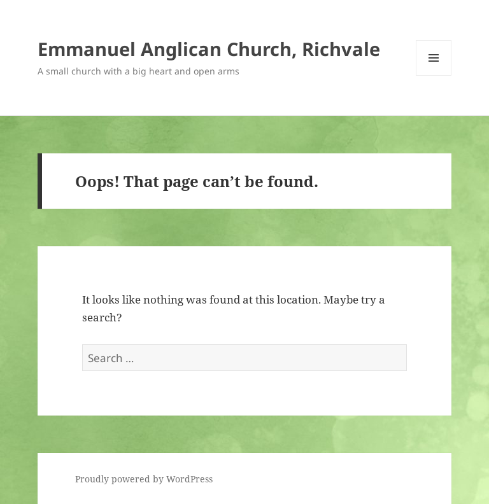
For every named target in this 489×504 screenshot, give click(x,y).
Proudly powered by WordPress (144, 479)
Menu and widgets (433, 75)
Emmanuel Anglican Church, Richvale (209, 48)
